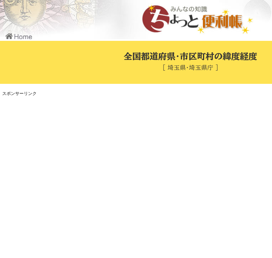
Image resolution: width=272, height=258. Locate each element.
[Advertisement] (134, 148)
